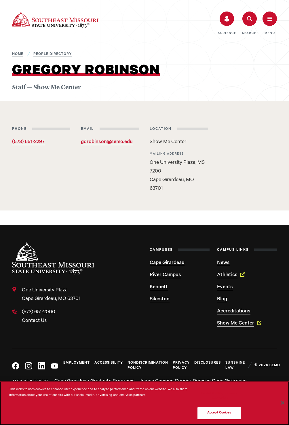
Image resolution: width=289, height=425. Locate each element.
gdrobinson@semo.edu (107, 142)
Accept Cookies (219, 413)
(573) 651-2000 (38, 312)
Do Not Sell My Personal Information (219, 396)
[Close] (282, 402)
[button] (227, 23)
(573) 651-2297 (28, 142)
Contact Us (34, 321)
